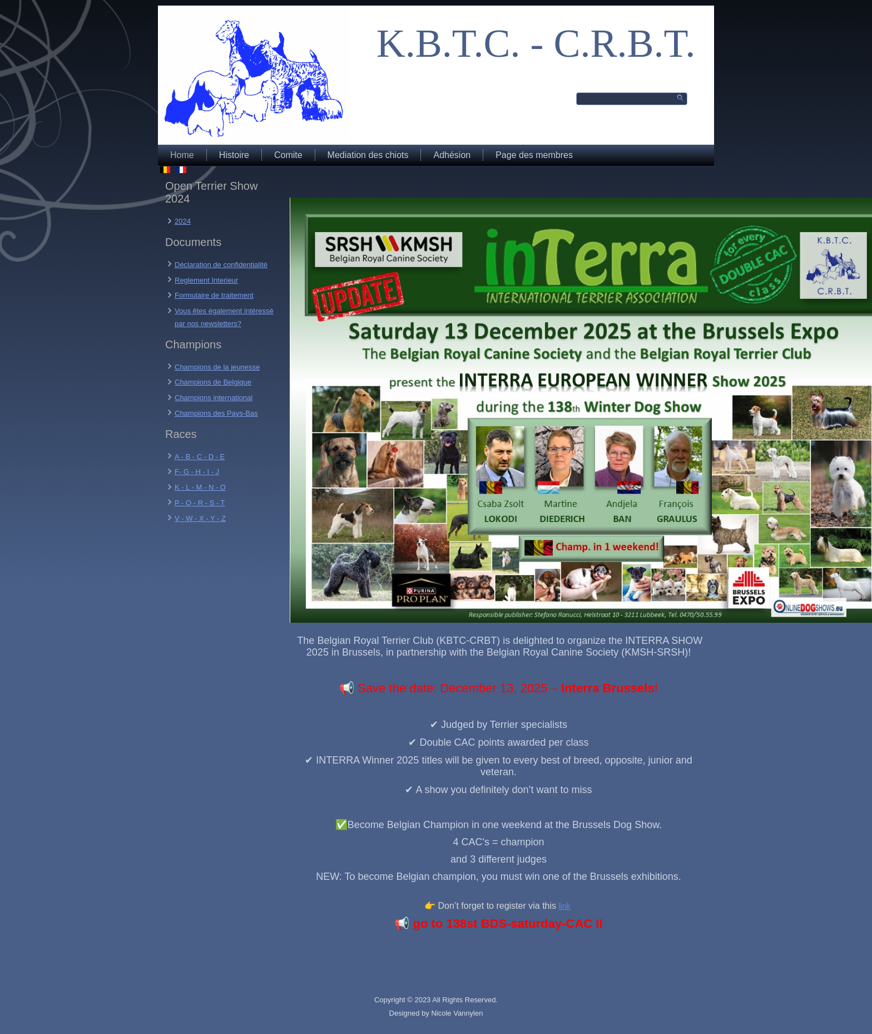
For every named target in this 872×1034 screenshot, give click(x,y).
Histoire (234, 155)
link (564, 906)
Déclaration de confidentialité (221, 264)
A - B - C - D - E (200, 456)
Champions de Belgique (213, 382)
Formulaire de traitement (214, 295)
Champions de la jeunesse (217, 367)
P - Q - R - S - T (200, 503)
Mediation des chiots (368, 155)
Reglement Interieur (206, 280)
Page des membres (534, 155)
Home (182, 155)
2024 (183, 221)
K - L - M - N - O (200, 487)
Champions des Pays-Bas (216, 413)
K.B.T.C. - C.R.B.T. (535, 43)
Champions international (213, 397)
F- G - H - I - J (197, 471)
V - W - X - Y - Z (200, 518)
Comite (288, 155)
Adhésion (451, 155)
